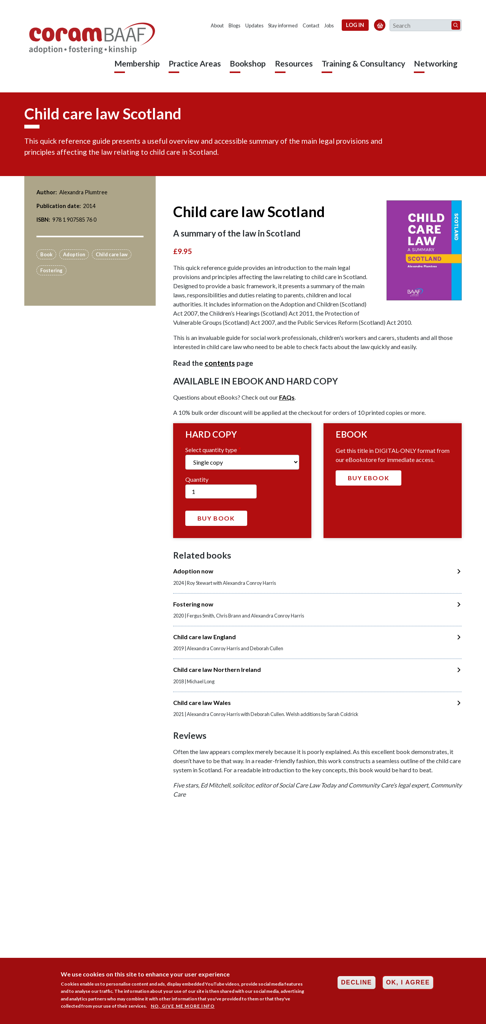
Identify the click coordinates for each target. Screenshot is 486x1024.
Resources (294, 63)
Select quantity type (211, 449)
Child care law (112, 254)
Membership (137, 63)
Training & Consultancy (363, 63)
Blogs (234, 25)
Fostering (51, 270)
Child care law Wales (202, 702)
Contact (311, 25)
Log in (355, 25)
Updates (254, 25)
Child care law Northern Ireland (217, 669)
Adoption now (193, 571)
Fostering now (193, 604)
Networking (436, 63)
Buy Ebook (368, 477)
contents (220, 363)
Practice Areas (195, 63)
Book (46, 254)
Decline (356, 984)
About (217, 25)
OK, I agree (408, 984)
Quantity (196, 479)
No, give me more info (183, 1007)
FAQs (287, 397)
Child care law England (204, 636)
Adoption (74, 254)
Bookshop (248, 63)
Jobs (329, 25)
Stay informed (283, 25)
